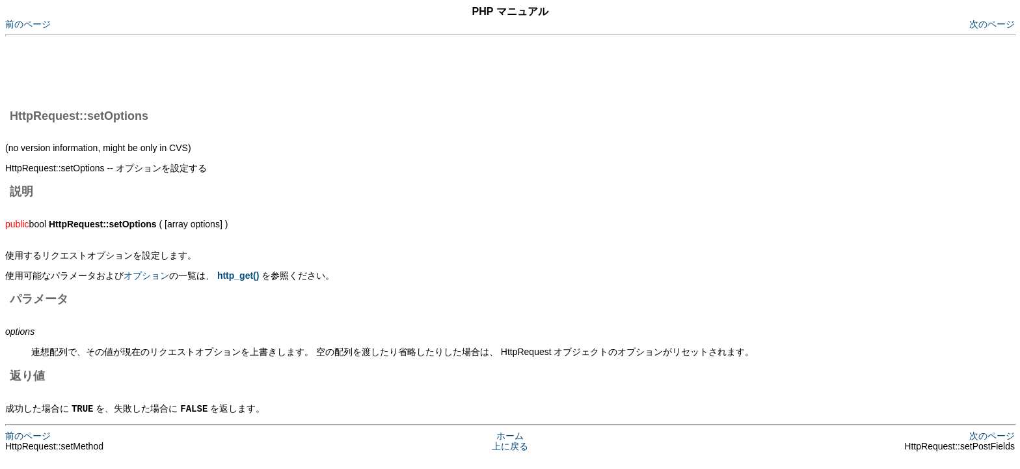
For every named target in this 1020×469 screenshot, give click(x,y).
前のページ (28, 24)
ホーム (510, 435)
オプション (146, 275)
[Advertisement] (242, 70)
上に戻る (510, 445)
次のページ (992, 24)
